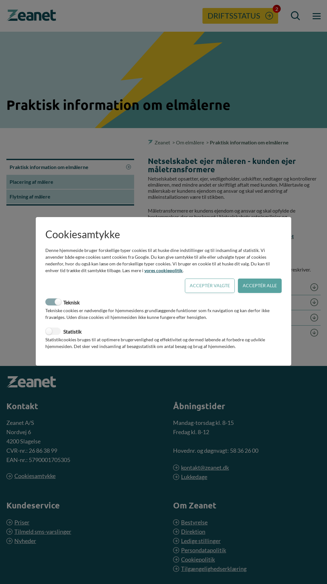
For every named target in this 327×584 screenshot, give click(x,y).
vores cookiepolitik (163, 270)
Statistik (72, 331)
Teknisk (71, 302)
